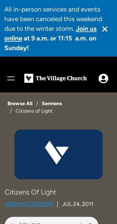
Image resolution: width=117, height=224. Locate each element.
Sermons (52, 103)
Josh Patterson (29, 204)
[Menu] (10, 78)
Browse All (19, 103)
